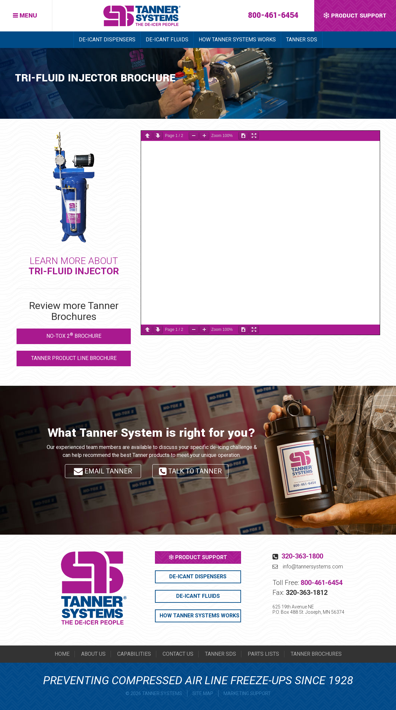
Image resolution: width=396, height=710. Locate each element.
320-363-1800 (302, 556)
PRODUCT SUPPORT (198, 557)
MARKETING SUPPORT (247, 693)
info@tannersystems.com (313, 566)
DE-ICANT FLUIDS (167, 39)
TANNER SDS (301, 39)
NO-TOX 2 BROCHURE (73, 335)
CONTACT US (178, 654)
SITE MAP (202, 693)
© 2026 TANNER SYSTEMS (153, 693)
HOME (62, 654)
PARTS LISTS (263, 654)
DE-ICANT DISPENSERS (107, 39)
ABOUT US (93, 654)
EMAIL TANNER (103, 471)
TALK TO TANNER (190, 472)
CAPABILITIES (134, 654)
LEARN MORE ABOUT (73, 266)
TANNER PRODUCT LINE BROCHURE (74, 358)
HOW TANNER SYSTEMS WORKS (237, 39)
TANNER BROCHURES (316, 654)
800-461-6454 (273, 15)
